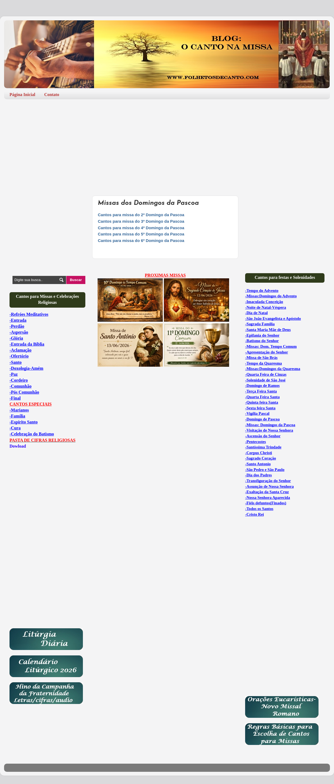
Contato (51, 94)
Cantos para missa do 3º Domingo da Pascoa (141, 221)
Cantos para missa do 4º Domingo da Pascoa (141, 228)
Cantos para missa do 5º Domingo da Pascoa (141, 234)
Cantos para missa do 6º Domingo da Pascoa (141, 240)
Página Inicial (22, 94)
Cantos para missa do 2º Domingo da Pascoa (141, 215)
